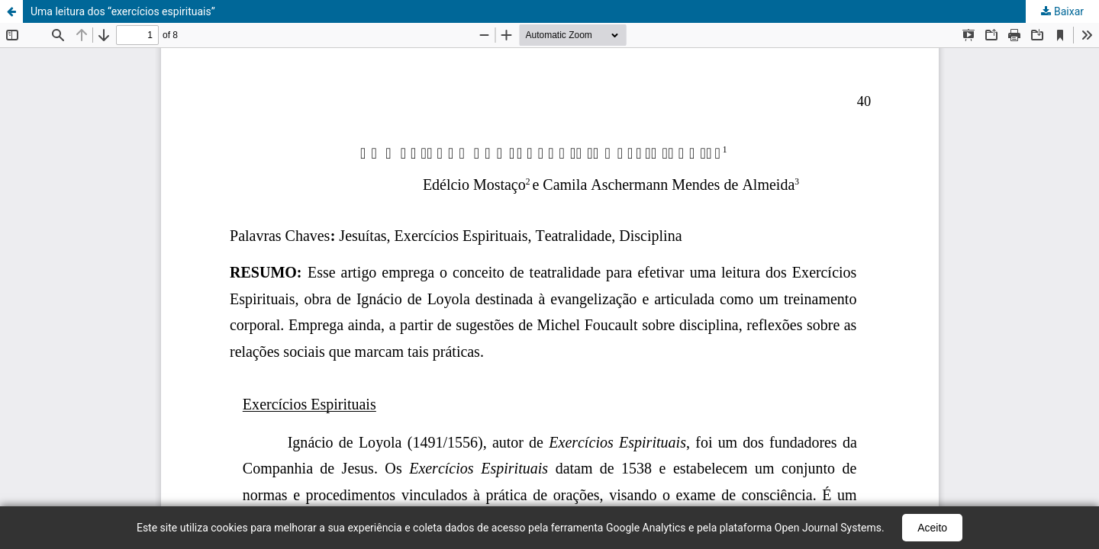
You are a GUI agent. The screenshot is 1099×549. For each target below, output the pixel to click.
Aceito (932, 528)
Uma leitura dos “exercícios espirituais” (123, 11)
